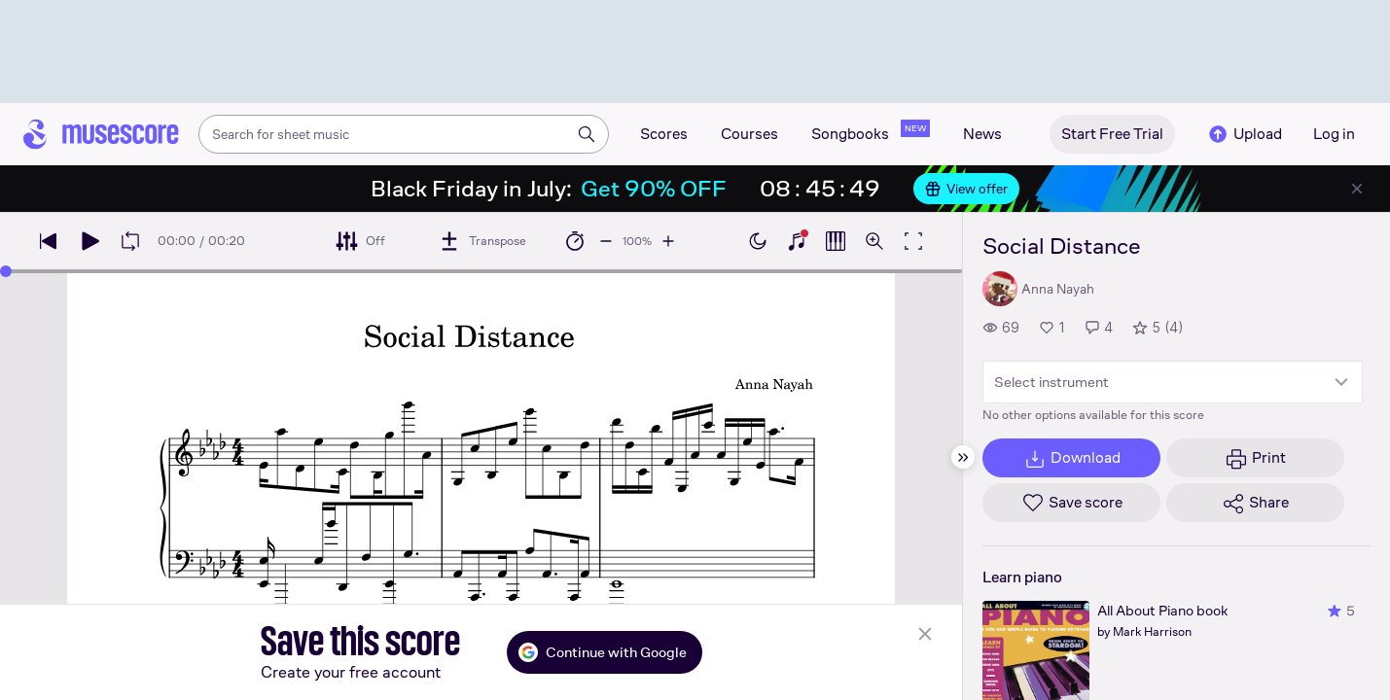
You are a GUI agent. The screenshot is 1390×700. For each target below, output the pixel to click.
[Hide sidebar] (963, 457)
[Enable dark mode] (757, 241)
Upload (1244, 134)
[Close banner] (1356, 188)
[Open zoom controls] (874, 241)
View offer (966, 188)
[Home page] (101, 134)
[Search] (586, 134)
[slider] (6, 271)
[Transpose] (482, 241)
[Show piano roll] (835, 241)
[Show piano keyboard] (796, 241)
